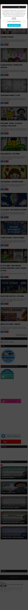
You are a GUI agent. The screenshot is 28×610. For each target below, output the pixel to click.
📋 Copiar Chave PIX (14, 25)
